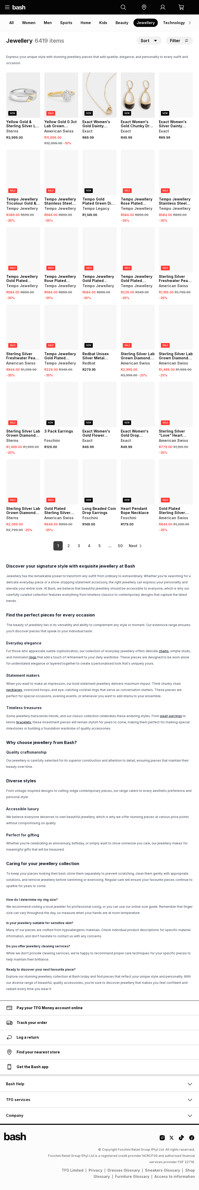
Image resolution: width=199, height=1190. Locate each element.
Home (86, 22)
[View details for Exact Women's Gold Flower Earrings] (99, 404)
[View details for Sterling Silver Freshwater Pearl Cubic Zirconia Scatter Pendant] (176, 249)
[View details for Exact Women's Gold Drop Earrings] (138, 404)
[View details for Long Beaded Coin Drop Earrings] (99, 481)
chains (164, 651)
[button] (144, 7)
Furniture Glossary (132, 1176)
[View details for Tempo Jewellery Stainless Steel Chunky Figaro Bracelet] (61, 172)
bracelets (23, 722)
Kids (103, 22)
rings (33, 657)
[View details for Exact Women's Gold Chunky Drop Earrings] (138, 95)
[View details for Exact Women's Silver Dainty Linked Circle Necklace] (176, 95)
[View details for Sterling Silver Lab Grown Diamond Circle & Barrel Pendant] (138, 327)
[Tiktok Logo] (181, 1139)
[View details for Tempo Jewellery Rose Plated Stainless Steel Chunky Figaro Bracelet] (138, 172)
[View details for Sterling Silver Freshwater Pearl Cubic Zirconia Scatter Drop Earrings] (23, 327)
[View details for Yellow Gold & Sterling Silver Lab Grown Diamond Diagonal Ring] (23, 95)
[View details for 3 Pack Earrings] (61, 404)
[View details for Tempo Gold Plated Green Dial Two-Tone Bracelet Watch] (99, 172)
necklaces (14, 690)
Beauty (122, 22)
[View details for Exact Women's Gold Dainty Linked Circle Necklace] (99, 95)
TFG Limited (72, 1170)
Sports (66, 22)
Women (28, 22)
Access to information (174, 1176)
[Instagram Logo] (162, 1139)
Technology (174, 22)
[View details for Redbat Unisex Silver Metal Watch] (99, 327)
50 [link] (117, 546)
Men (48, 22)
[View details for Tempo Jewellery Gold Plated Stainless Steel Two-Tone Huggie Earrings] (138, 249)
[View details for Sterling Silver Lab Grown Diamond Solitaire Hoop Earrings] (176, 327)
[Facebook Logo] (192, 1139)
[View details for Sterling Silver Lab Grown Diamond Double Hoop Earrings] (23, 481)
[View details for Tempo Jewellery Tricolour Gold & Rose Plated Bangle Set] (23, 172)
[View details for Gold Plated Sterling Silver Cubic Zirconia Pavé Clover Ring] (176, 481)
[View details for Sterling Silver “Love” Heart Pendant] (176, 404)
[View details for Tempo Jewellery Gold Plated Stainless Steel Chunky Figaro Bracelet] (23, 249)
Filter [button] (179, 40)
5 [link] (97, 546)
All (11, 22)
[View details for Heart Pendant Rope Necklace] (138, 481)
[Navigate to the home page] (18, 7)
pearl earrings (171, 716)
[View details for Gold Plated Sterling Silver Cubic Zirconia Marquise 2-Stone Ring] (61, 481)
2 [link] (66, 546)
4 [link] (86, 546)
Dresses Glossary (124, 1170)
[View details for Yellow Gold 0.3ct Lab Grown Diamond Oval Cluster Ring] (61, 95)
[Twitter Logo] (171, 1139)
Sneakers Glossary (162, 1170)
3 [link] (76, 546)
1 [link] (55, 546)
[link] (136, 546)
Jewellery (146, 22)
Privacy (95, 1170)
